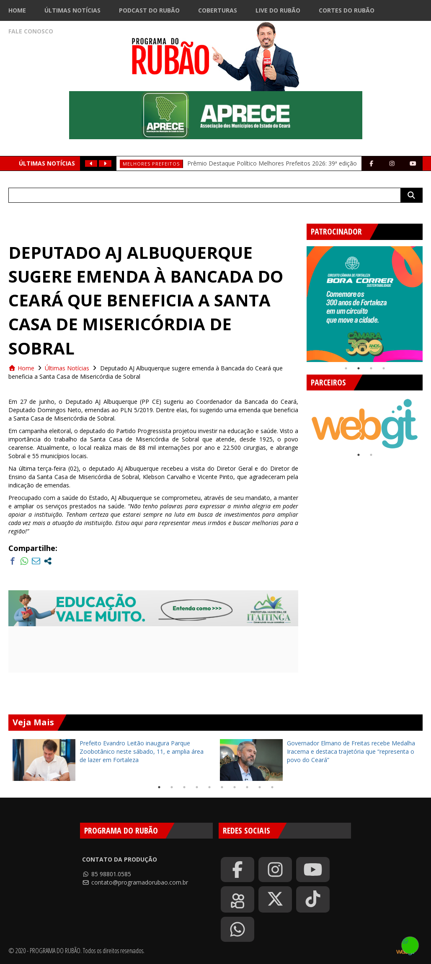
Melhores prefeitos (151, 164)
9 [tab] (260, 787)
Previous (300, 301)
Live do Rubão (278, 10)
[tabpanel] (365, 304)
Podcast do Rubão (149, 10)
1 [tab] (346, 368)
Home (17, 10)
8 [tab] (247, 787)
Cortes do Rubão (346, 10)
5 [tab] (209, 787)
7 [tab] (234, 787)
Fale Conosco (30, 31)
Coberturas (217, 10)
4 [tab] (383, 368)
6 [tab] (222, 787)
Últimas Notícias (72, 10)
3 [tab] (371, 368)
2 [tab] (358, 368)
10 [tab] (272, 787)
